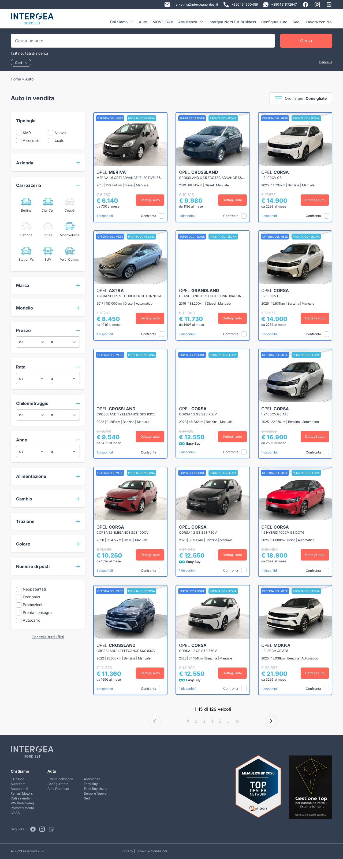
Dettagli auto (150, 200)
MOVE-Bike (162, 22)
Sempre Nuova (95, 793)
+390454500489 (240, 4)
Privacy (127, 851)
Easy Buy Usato (95, 789)
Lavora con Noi (319, 22)
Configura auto (274, 22)
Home (16, 79)
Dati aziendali (21, 798)
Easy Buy (91, 784)
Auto (143, 22)
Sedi (296, 22)
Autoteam (18, 784)
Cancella (325, 62)
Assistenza (190, 22)
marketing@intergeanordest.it (191, 4)
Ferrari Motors (22, 793)
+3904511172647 (280, 4)
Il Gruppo (17, 779)
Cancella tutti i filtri (48, 637)
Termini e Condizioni (151, 851)
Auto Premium (58, 789)
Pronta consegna (60, 779)
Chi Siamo (121, 22)
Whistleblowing (22, 803)
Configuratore (58, 784)
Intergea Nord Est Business (232, 22)
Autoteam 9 (19, 789)
